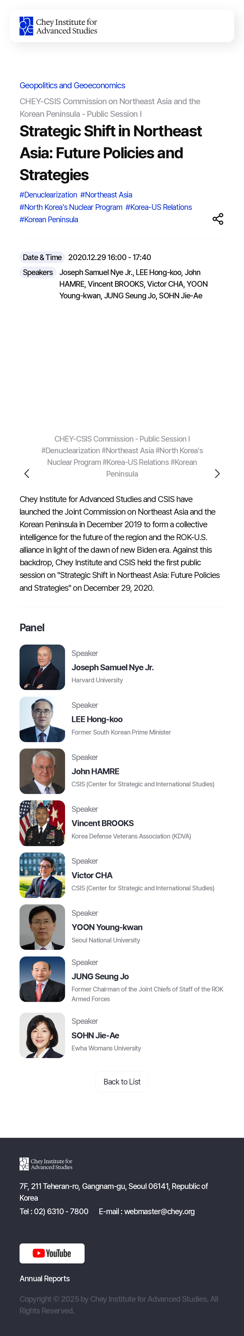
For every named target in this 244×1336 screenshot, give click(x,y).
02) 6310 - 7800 (61, 1211)
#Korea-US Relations (159, 207)
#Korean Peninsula (49, 219)
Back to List (122, 1081)
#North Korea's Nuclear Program (71, 207)
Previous (27, 474)
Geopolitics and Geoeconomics (72, 85)
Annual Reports (45, 1278)
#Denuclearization (48, 194)
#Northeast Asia (106, 194)
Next (217, 474)
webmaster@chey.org (159, 1211)
